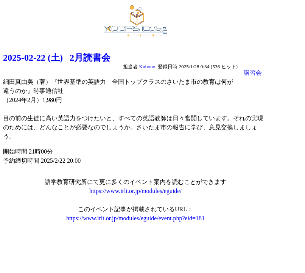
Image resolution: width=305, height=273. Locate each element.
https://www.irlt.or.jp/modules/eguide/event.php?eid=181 (135, 218)
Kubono (147, 66)
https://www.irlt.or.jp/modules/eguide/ (135, 191)
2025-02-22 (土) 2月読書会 (56, 58)
